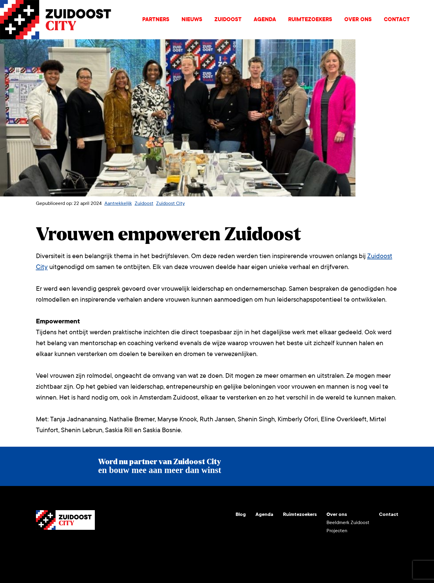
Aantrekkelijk (118, 203)
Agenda (265, 19)
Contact (397, 19)
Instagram (55, 544)
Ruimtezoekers (310, 19)
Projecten (336, 530)
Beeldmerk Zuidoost (347, 522)
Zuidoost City (170, 203)
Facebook (84, 544)
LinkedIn (70, 544)
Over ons (358, 19)
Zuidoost (228, 19)
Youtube (41, 544)
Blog (241, 514)
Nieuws (192, 19)
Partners (155, 19)
